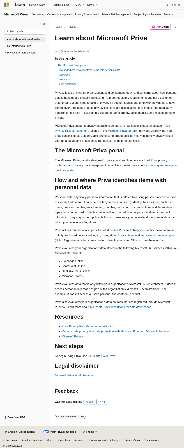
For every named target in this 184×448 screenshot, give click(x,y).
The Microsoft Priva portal (72, 65)
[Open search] (167, 5)
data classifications (122, 235)
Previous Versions (32, 440)
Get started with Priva (101, 356)
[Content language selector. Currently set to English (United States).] (20, 432)
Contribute (64, 440)
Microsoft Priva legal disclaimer (75, 375)
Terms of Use (132, 440)
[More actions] (175, 27)
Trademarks (150, 440)
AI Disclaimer (10, 440)
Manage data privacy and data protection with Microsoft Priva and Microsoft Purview (115, 331)
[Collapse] (44, 24)
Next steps (64, 79)
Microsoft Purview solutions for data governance (120, 307)
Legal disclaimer (67, 84)
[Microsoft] (6, 5)
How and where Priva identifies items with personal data (89, 70)
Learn (59, 26)
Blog (49, 440)
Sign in (176, 4)
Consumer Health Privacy (103, 440)
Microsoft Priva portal (121, 130)
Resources (64, 74)
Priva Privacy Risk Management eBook (87, 326)
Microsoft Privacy (73, 336)
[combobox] (24, 31)
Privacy (72, 26)
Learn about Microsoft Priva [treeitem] (23, 39)
